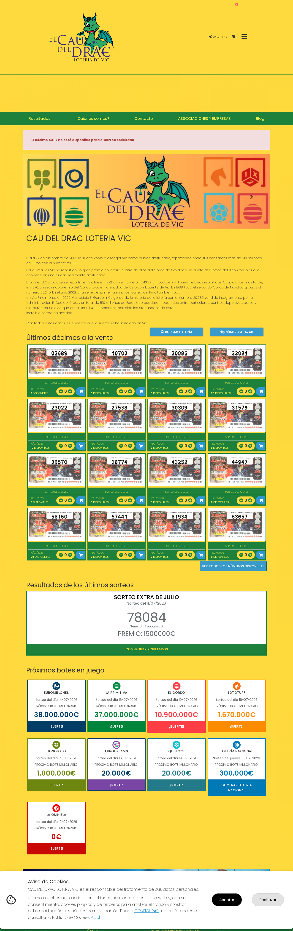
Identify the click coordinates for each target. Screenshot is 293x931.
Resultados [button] (39, 118)
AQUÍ (95, 917)
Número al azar (236, 332)
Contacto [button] (143, 118)
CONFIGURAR (146, 911)
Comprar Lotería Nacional (236, 787)
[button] (41, 197)
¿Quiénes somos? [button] (92, 118)
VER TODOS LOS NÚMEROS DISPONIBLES (233, 566)
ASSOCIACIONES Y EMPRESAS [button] (204, 118)
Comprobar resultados (146, 649)
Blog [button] (260, 118)
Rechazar (268, 899)
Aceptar (226, 899)
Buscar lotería (176, 332)
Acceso (218, 37)
